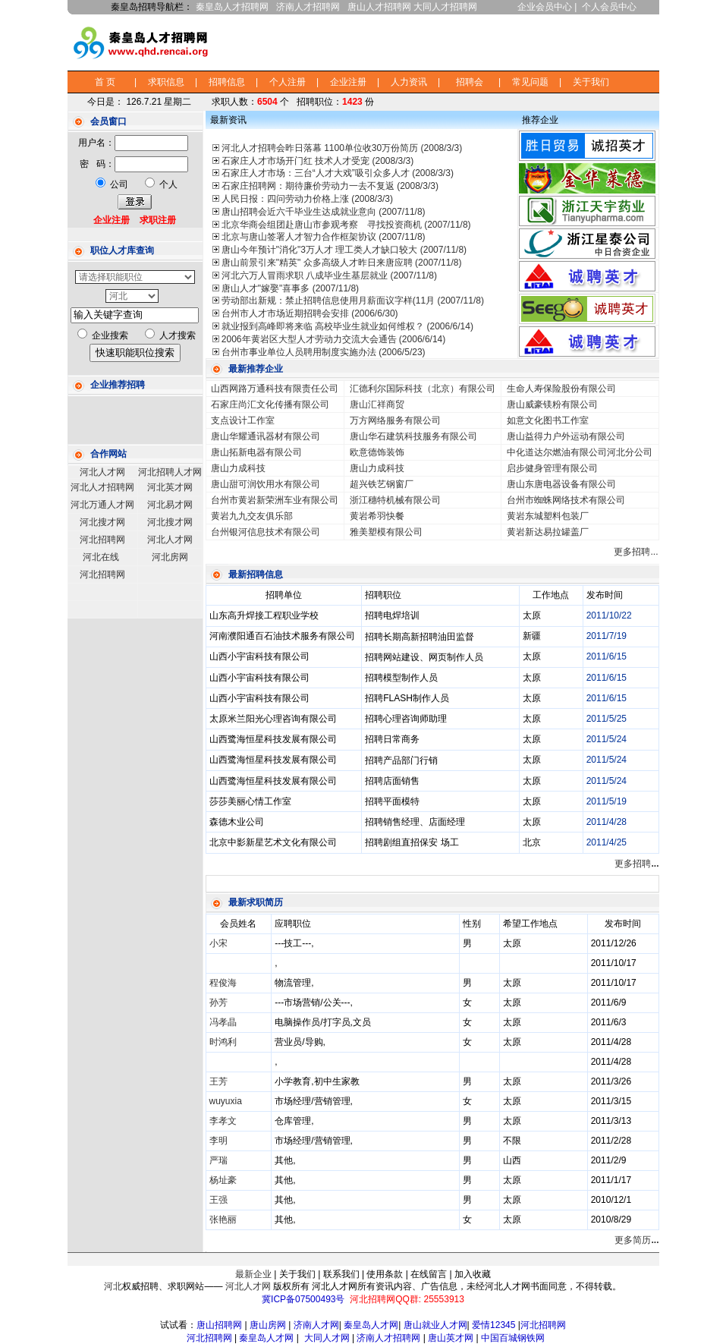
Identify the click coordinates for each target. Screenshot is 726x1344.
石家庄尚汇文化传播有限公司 (270, 404)
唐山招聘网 (219, 1325)
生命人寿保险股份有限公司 (561, 388)
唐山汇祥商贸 (377, 404)
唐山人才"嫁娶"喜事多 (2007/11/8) (290, 288)
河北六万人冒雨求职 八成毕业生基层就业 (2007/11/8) (329, 275)
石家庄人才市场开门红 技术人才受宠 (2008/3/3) (317, 161)
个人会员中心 (609, 7)
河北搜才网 (102, 522)
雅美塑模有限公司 (386, 532)
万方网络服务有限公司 (395, 420)
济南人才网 (316, 1325)
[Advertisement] (469, 41)
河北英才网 (170, 487)
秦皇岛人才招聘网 (232, 7)
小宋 (218, 943)
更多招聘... (636, 551)
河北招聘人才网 (170, 472)
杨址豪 (223, 1180)
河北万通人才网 (102, 504)
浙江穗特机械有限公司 (395, 500)
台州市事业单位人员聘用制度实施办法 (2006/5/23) (324, 352)
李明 (218, 1140)
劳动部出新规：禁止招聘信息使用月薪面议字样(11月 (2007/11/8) (353, 300)
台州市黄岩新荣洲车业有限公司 (274, 500)
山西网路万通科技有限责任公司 (274, 388)
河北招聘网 (102, 539)
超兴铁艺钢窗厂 (381, 484)
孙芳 (218, 1002)
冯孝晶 (223, 1022)
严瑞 (218, 1160)
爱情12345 (493, 1325)
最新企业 (253, 1274)
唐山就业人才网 (435, 1325)
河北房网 (170, 557)
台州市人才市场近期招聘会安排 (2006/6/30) (310, 313)
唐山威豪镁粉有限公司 (552, 404)
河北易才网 (170, 504)
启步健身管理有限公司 (552, 468)
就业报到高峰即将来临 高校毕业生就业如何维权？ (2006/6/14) (347, 326)
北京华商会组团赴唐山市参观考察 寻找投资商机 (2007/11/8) (346, 224)
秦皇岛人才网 (371, 1325)
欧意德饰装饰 (377, 452)
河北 (113, 1286)
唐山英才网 (450, 1338)
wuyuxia (225, 1101)
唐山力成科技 (238, 468)
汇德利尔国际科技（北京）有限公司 (422, 388)
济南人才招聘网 (308, 7)
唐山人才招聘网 (379, 7)
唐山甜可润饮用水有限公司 (265, 484)
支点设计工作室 (243, 420)
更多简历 (636, 1240)
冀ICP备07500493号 (303, 1299)
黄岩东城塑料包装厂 (548, 516)
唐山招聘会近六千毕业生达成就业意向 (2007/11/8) (324, 211)
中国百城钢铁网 (514, 1338)
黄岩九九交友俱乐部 (252, 516)
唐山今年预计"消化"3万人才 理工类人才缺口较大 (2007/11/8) (344, 249)
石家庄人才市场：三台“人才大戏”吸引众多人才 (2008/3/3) (338, 173)
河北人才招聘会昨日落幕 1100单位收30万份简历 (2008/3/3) (342, 148)
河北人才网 (102, 472)
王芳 (218, 1081)
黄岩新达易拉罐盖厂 (548, 532)
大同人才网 (327, 1338)
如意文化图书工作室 (548, 420)
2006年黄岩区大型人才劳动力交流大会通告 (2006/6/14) (333, 339)
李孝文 (223, 1121)
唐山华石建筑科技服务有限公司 (413, 436)
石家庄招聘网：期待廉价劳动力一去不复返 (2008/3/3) (330, 186)
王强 (218, 1199)
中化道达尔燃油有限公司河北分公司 (579, 452)
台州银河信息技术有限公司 (265, 532)
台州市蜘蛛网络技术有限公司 (566, 500)
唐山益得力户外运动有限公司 (566, 436)
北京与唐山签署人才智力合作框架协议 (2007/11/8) (324, 236)
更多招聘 (636, 863)
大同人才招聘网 (445, 7)
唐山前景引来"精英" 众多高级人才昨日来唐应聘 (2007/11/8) (342, 262)
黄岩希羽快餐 (377, 516)
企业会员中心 (544, 7)
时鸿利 (223, 1042)
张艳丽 (223, 1219)
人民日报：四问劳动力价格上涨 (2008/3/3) (307, 199)
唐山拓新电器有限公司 (256, 452)
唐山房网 (268, 1325)
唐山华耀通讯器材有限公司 (265, 436)
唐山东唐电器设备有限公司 (561, 484)
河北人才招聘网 (102, 487)
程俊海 (223, 982)
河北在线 (101, 557)
